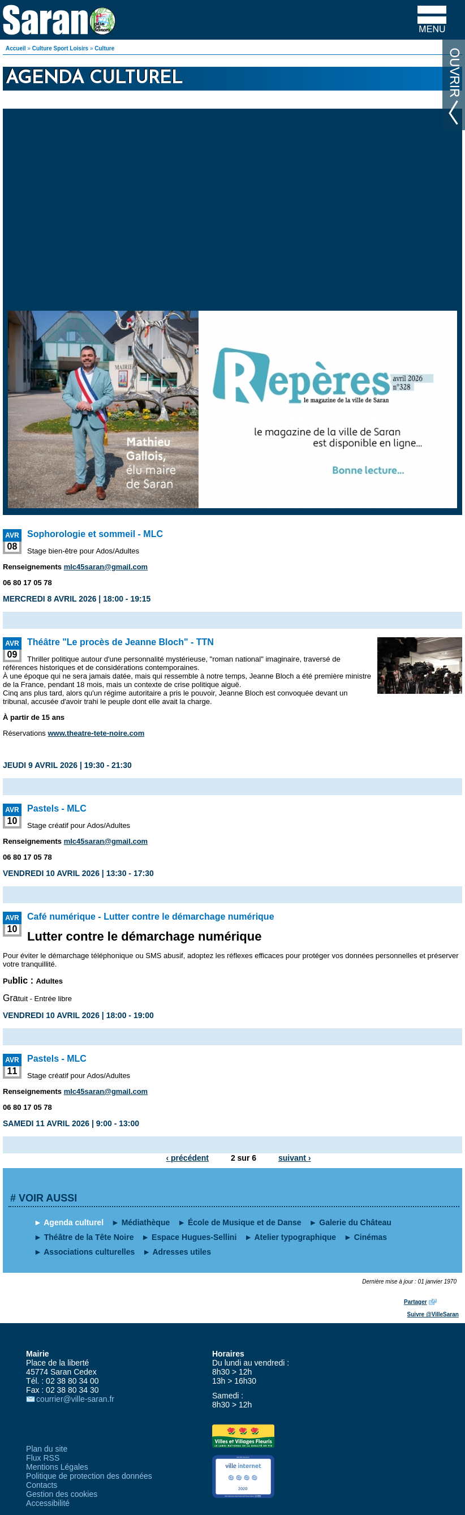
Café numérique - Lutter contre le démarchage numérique (150, 916)
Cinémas (370, 1237)
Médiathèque (146, 1222)
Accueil (16, 48)
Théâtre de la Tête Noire (89, 1237)
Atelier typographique (295, 1237)
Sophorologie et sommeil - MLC (95, 534)
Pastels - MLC (57, 808)
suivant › (294, 1157)
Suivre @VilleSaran (433, 1314)
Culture (104, 48)
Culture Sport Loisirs (60, 48)
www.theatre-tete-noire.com (96, 733)
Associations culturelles (89, 1251)
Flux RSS (42, 1457)
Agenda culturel (74, 1222)
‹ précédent (187, 1157)
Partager (415, 1302)
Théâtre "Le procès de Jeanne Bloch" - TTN (120, 642)
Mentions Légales (57, 1466)
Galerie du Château (355, 1222)
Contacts (41, 1485)
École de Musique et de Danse (245, 1222)
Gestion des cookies (61, 1494)
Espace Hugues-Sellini (194, 1237)
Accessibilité (48, 1503)
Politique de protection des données (89, 1475)
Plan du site (46, 1448)
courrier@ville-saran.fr (75, 1399)
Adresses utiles (181, 1251)
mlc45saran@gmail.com (106, 567)
